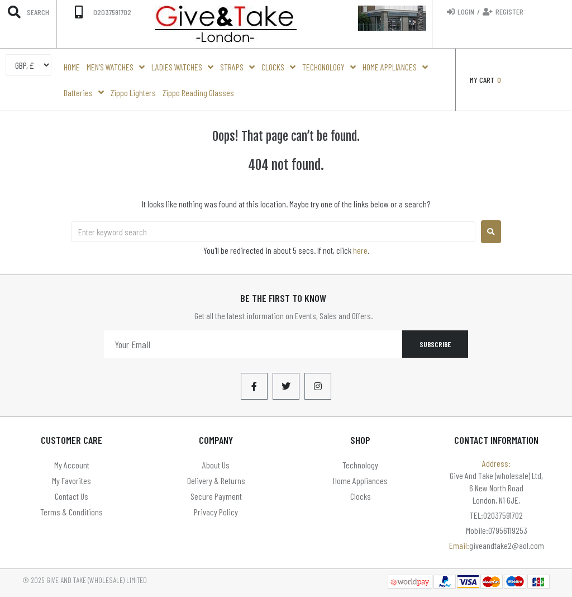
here (360, 250)
